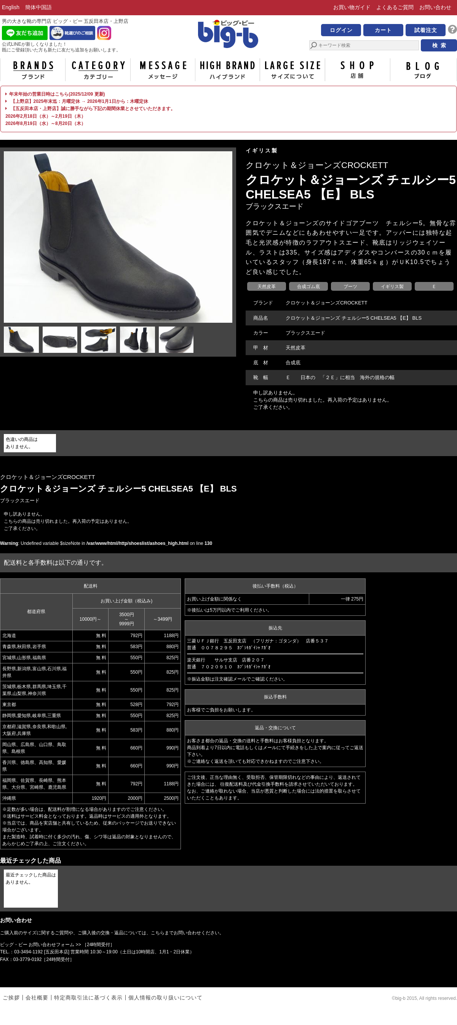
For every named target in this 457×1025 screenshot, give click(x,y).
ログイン (341, 30)
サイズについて (292, 69)
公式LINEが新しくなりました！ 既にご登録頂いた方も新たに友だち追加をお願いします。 (61, 47)
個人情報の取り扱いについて (165, 998)
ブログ (422, 69)
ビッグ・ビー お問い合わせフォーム (37, 944)
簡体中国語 (38, 7)
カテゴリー (98, 69)
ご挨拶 (11, 998)
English (10, 7)
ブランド (32, 69)
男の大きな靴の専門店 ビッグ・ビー (228, 35)
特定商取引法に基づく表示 (88, 998)
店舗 (357, 69)
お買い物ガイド (352, 7)
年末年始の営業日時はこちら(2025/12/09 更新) (55, 94)
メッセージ (163, 69)
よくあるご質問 (395, 7)
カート (383, 30)
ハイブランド (227, 69)
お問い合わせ (435, 7)
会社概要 (37, 998)
